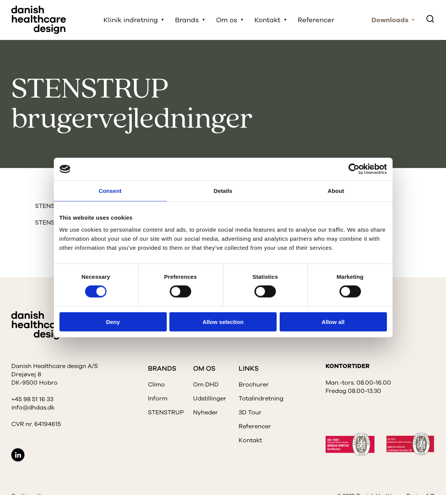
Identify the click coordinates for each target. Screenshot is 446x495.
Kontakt (267, 19)
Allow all (333, 321)
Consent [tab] (110, 191)
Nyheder (205, 412)
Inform (157, 398)
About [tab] (336, 191)
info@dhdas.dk (33, 407)
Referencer (316, 19)
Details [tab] (223, 191)
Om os (226, 19)
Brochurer (254, 384)
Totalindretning (261, 398)
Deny (113, 321)
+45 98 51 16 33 (32, 399)
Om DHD (206, 384)
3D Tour (250, 412)
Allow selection (223, 321)
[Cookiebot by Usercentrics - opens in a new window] (354, 169)
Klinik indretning (131, 19)
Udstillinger (209, 398)
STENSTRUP (166, 412)
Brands (187, 19)
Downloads (389, 19)
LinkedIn (17, 454)
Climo (156, 384)
